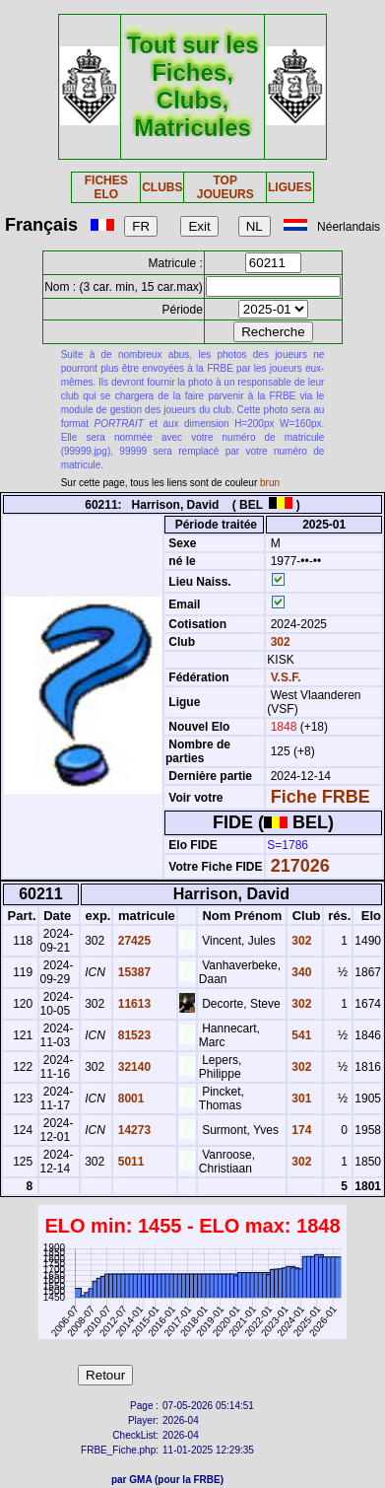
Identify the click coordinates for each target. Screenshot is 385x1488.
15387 (132, 972)
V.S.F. (286, 677)
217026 (300, 866)
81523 (132, 1035)
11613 (132, 1004)
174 (300, 1130)
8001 (129, 1098)
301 (300, 1098)
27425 (132, 941)
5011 (129, 1162)
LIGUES (290, 187)
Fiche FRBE (320, 797)
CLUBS (162, 187)
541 (300, 1035)
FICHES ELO (106, 187)
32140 (132, 1067)
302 (278, 642)
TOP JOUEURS (225, 187)
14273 (132, 1130)
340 (300, 972)
